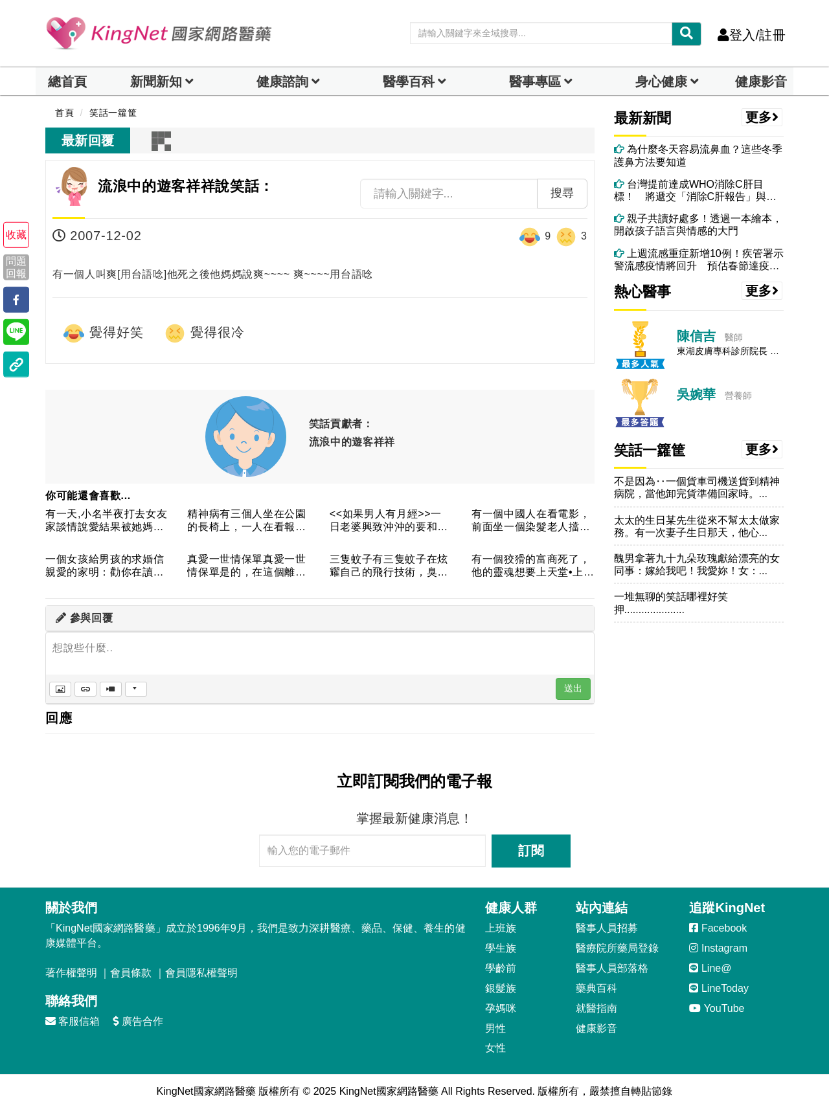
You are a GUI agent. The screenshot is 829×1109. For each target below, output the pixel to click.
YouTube (716, 1008)
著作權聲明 (71, 972)
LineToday (718, 988)
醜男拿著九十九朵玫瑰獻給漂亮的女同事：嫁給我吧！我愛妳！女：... (697, 564)
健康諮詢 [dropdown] (282, 81)
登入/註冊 (752, 35)
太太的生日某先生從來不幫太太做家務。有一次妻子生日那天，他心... (697, 526)
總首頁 (67, 81)
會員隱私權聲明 (201, 972)
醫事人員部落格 (612, 968)
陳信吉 (696, 336)
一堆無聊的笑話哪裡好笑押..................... (671, 602)
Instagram (718, 948)
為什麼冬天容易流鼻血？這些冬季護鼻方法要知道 (698, 155)
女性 (495, 1047)
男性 (495, 1028)
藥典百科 (596, 988)
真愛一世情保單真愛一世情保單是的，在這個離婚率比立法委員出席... (246, 566)
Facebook (718, 928)
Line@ (710, 968)
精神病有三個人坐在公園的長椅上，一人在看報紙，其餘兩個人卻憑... (246, 520)
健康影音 (761, 81)
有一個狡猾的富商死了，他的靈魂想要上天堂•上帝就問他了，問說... (530, 566)
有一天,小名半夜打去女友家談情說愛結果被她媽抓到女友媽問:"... (106, 520)
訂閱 (531, 851)
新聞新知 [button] (156, 81)
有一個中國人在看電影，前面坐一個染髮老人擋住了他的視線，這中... (530, 520)
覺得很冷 (204, 333)
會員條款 (131, 972)
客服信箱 (72, 1021)
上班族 (500, 928)
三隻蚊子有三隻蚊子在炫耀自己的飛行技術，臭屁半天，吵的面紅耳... (389, 566)
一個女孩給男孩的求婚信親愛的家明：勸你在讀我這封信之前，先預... (104, 566)
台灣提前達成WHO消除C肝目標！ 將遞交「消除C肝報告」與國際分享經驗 (695, 191)
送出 (573, 688)
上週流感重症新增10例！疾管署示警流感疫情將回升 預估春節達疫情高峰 (699, 260)
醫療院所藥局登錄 (617, 948)
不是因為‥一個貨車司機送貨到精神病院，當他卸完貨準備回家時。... (697, 487)
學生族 (500, 948)
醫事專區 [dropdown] (535, 81)
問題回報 (16, 266)
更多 (762, 117)
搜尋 (562, 192)
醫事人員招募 (607, 928)
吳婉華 (696, 394)
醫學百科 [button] (409, 81)
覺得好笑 (103, 333)
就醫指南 (596, 1008)
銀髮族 (500, 988)
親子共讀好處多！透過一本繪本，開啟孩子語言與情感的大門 (698, 224)
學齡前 (500, 968)
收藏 (16, 234)
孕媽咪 (500, 1008)
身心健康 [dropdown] (661, 81)
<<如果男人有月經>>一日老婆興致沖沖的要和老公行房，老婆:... (389, 520)
